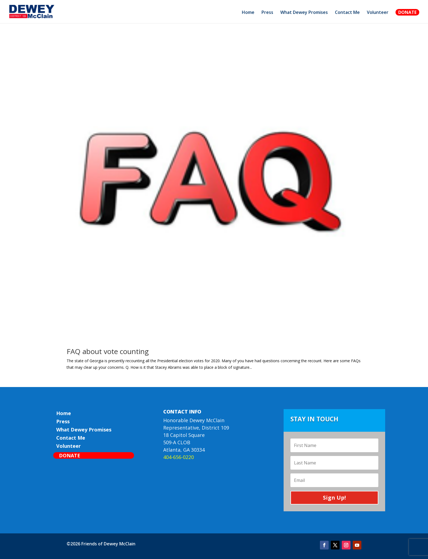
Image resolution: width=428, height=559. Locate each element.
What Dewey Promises (304, 12)
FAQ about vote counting (108, 351)
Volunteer (377, 12)
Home (248, 12)
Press (267, 12)
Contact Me (347, 12)
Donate (407, 12)
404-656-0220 (178, 457)
